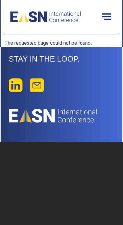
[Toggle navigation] (106, 17)
